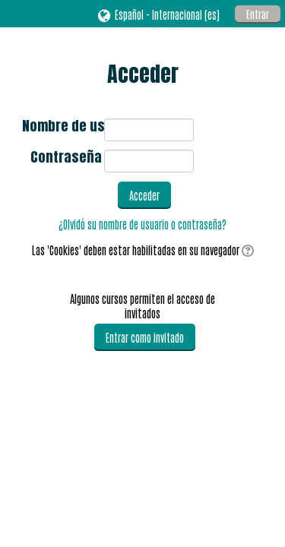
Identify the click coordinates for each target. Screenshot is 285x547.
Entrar (257, 14)
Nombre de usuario (62, 127)
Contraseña (66, 158)
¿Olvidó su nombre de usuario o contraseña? (142, 224)
